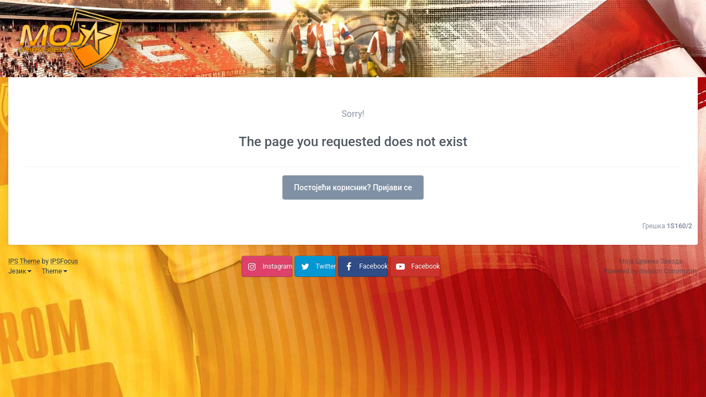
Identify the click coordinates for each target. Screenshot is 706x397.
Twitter (325, 266)
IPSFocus (64, 261)
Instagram (277, 266)
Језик (19, 271)
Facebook (373, 266)
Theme (54, 271)
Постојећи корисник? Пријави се (353, 187)
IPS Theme (24, 261)
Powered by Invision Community (650, 271)
